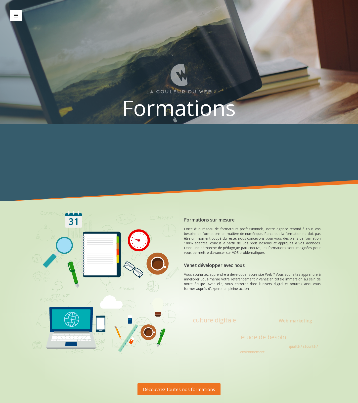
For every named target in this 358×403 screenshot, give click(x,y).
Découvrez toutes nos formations (179, 389)
